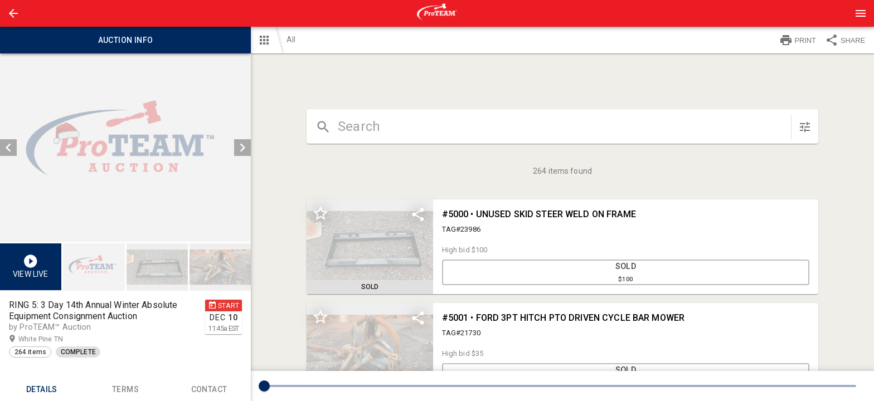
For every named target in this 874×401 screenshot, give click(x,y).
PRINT (797, 40)
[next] (242, 147)
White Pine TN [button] (51, 339)
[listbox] (125, 147)
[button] (13, 13)
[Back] (13, 13)
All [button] (291, 39)
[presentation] (437, 13)
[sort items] (805, 127)
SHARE (845, 40)
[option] (125, 147)
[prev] (8, 147)
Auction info (125, 40)
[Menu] (860, 13)
